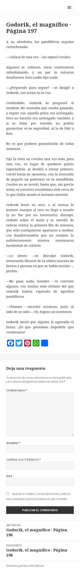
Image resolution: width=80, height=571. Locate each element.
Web (9, 476)
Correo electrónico (23, 459)
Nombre (13, 443)
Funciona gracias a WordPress (25, 566)
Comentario (17, 390)
